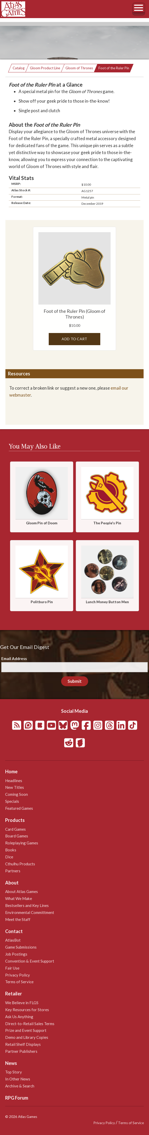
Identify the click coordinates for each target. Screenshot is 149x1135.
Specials (12, 801)
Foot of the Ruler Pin (113, 68)
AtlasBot (13, 940)
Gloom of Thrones (79, 68)
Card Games (15, 829)
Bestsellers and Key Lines (27, 905)
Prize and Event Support (25, 1030)
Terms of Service (19, 981)
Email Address (14, 658)
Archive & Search (19, 1086)
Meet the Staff (17, 919)
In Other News (17, 1079)
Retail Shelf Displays (23, 1044)
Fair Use (12, 968)
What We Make (18, 898)
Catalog (18, 68)
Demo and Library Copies (26, 1037)
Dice (9, 856)
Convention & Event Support (29, 961)
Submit (75, 681)
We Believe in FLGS (21, 1002)
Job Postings (16, 954)
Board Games (16, 836)
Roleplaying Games (21, 843)
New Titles (14, 787)
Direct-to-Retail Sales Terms (29, 1023)
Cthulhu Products (20, 863)
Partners (12, 870)
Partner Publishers (21, 1051)
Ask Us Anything (19, 1016)
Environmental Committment (29, 912)
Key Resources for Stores (27, 1009)
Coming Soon (16, 794)
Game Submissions (21, 947)
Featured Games (19, 808)
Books (10, 850)
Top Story (13, 1072)
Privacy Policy (17, 975)
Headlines (13, 780)
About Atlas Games (21, 891)
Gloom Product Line (45, 68)
